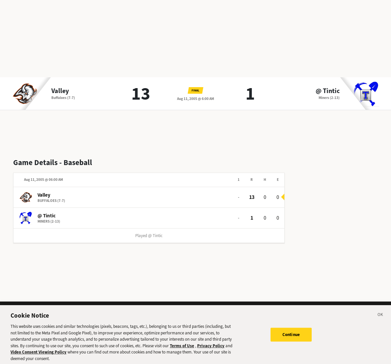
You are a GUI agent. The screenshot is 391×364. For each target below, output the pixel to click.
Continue (291, 337)
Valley (60, 91)
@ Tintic (328, 91)
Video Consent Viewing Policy (38, 354)
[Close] (380, 318)
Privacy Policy (210, 348)
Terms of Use (182, 348)
